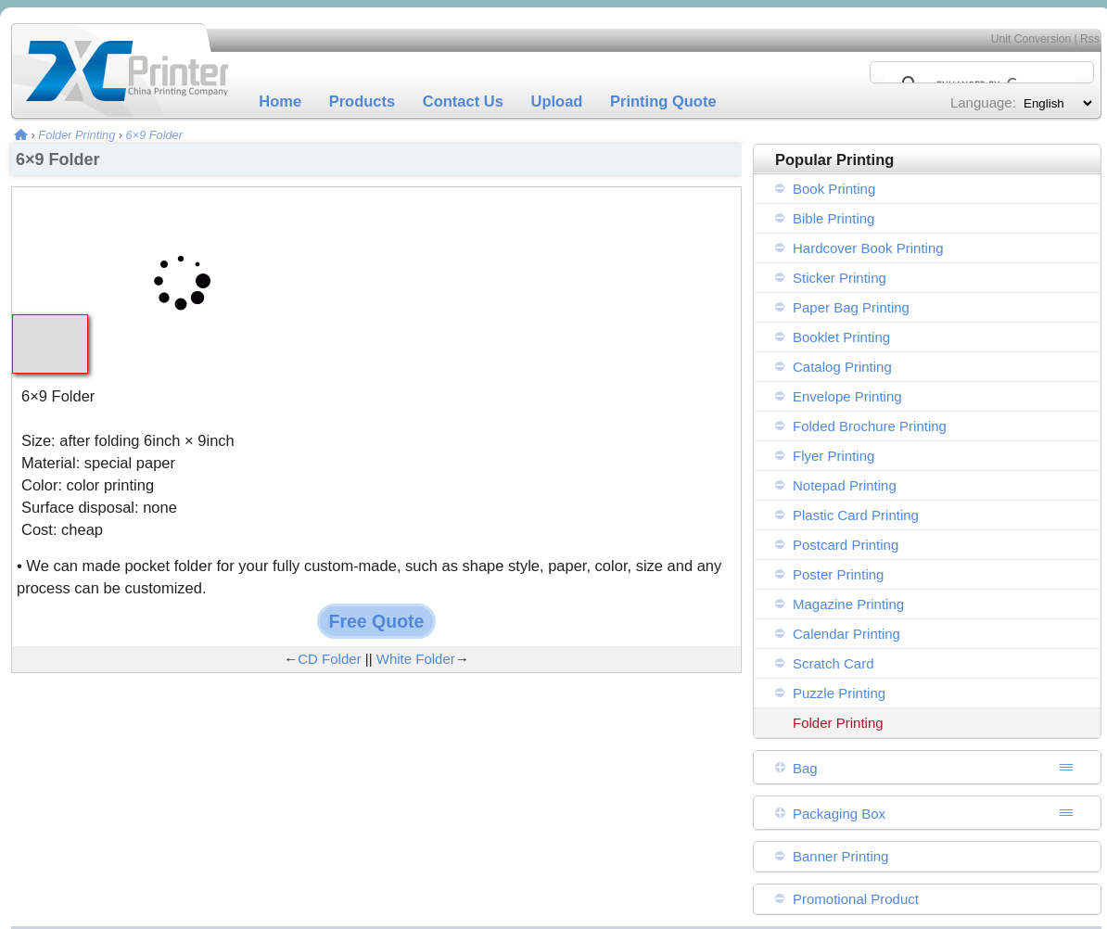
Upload (557, 101)
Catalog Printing (842, 367)
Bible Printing (833, 218)
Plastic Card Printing (856, 515)
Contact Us (463, 101)
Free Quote (377, 621)
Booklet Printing (841, 337)
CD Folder (329, 659)
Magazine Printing (848, 604)
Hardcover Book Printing (868, 248)
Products (362, 101)
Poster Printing (838, 574)
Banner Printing (840, 856)
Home (280, 101)
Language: (983, 102)
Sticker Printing (839, 278)
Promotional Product (856, 899)
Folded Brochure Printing (870, 426)
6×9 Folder (154, 135)
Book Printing (834, 189)
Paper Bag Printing (851, 307)
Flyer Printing (833, 456)
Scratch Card (833, 663)
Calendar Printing (846, 634)
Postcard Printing (845, 545)
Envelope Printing (847, 396)
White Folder (415, 659)
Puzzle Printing (839, 693)
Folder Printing (76, 135)
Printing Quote (663, 101)
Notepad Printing (845, 485)
